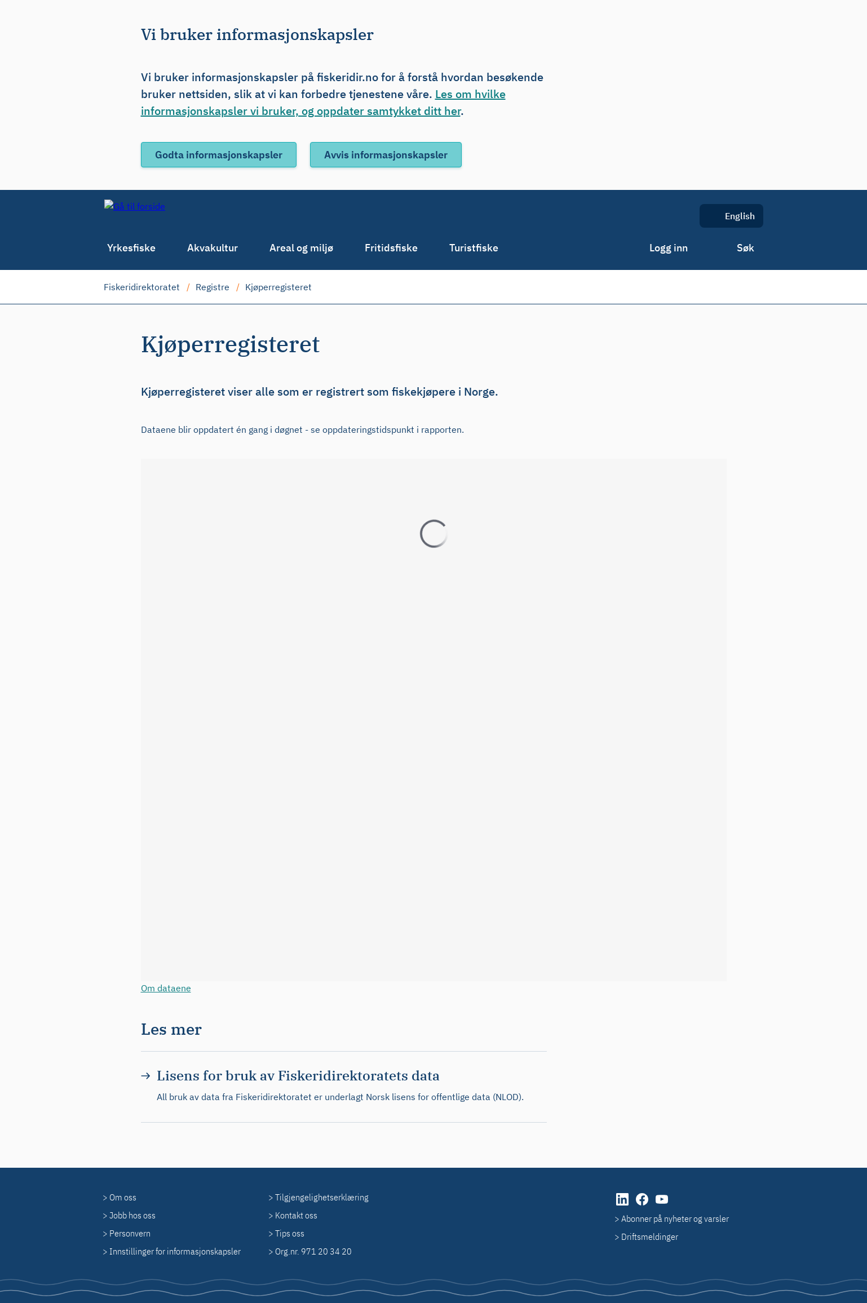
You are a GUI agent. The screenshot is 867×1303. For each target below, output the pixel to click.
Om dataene (166, 988)
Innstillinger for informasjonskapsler (175, 1251)
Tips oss (289, 1233)
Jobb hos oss (132, 1215)
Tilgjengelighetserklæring (322, 1197)
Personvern (130, 1233)
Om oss (122, 1197)
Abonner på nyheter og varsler (675, 1218)
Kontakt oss (296, 1215)
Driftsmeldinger (649, 1236)
